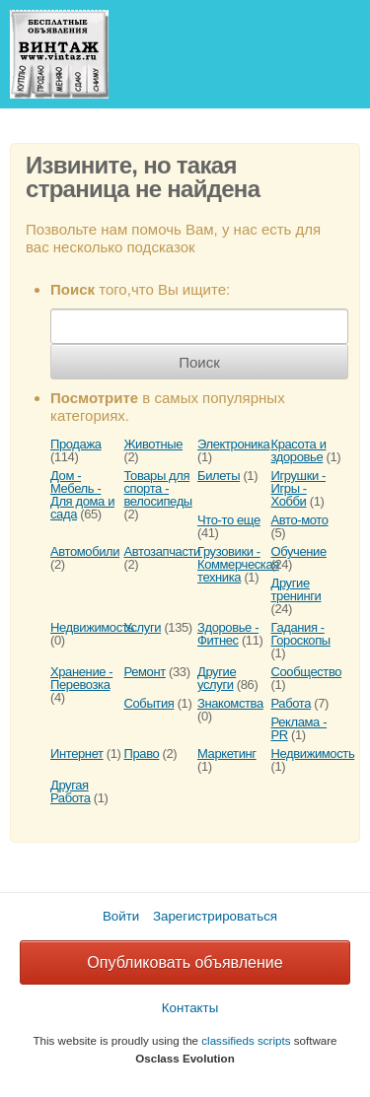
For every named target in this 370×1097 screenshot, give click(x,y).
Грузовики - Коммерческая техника (238, 564)
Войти (121, 916)
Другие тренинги (296, 589)
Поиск (199, 362)
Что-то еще (228, 520)
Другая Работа (70, 791)
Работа (291, 703)
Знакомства (230, 703)
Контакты (190, 1007)
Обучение (299, 551)
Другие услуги (216, 678)
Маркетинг (227, 753)
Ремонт (145, 671)
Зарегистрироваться (215, 916)
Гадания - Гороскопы (301, 634)
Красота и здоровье (299, 450)
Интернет (77, 753)
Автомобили (84, 551)
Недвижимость (92, 627)
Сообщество (306, 671)
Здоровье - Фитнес (228, 634)
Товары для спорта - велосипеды (158, 488)
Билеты (218, 475)
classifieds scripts (245, 1040)
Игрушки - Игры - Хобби (298, 488)
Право (142, 753)
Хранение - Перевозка (81, 678)
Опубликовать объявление (184, 962)
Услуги (143, 627)
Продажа (76, 444)
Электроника (233, 444)
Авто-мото (300, 520)
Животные (154, 444)
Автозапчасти (162, 551)
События (149, 703)
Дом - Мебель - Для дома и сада (82, 494)
